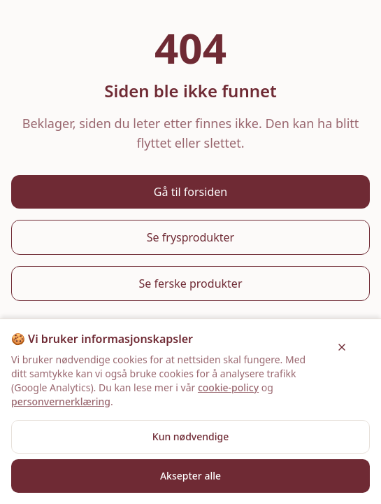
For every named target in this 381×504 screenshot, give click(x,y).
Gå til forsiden (190, 192)
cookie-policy (228, 387)
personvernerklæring (60, 401)
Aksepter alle (190, 475)
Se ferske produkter (191, 283)
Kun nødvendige (190, 436)
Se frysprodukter (190, 237)
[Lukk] (342, 347)
